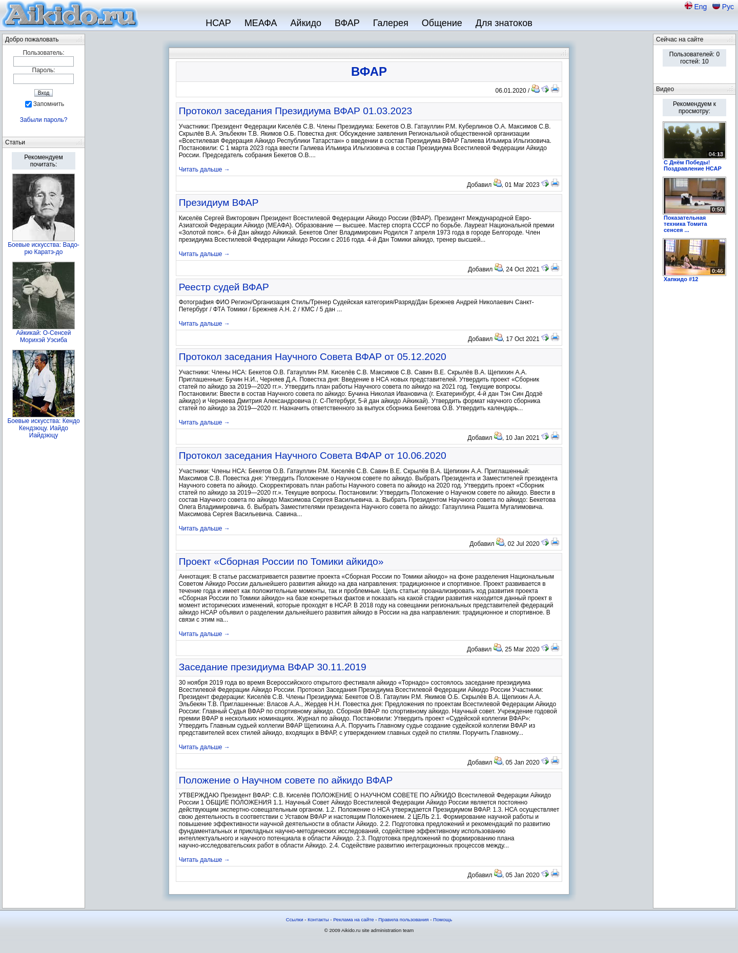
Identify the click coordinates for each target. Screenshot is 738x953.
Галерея (390, 23)
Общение (442, 23)
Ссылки (294, 919)
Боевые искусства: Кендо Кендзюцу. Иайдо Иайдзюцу (43, 428)
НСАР (218, 23)
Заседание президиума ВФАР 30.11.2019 (272, 667)
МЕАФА (260, 23)
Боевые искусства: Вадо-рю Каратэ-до (43, 248)
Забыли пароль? (44, 119)
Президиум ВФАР (219, 202)
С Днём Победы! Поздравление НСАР (693, 165)
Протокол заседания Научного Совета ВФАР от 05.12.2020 (312, 356)
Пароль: (43, 70)
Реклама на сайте (353, 919)
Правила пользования (403, 919)
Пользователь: (43, 52)
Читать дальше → (204, 169)
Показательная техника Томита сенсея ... (685, 224)
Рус (728, 7)
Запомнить (48, 104)
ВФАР (347, 23)
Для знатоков (504, 23)
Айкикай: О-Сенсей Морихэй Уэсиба (43, 336)
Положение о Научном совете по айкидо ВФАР (286, 780)
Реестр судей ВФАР (224, 287)
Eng (701, 7)
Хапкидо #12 (681, 279)
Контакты (318, 919)
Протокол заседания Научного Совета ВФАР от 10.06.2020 (312, 455)
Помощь (442, 919)
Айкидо (306, 23)
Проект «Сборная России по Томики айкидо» (281, 561)
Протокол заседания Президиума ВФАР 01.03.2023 (296, 110)
